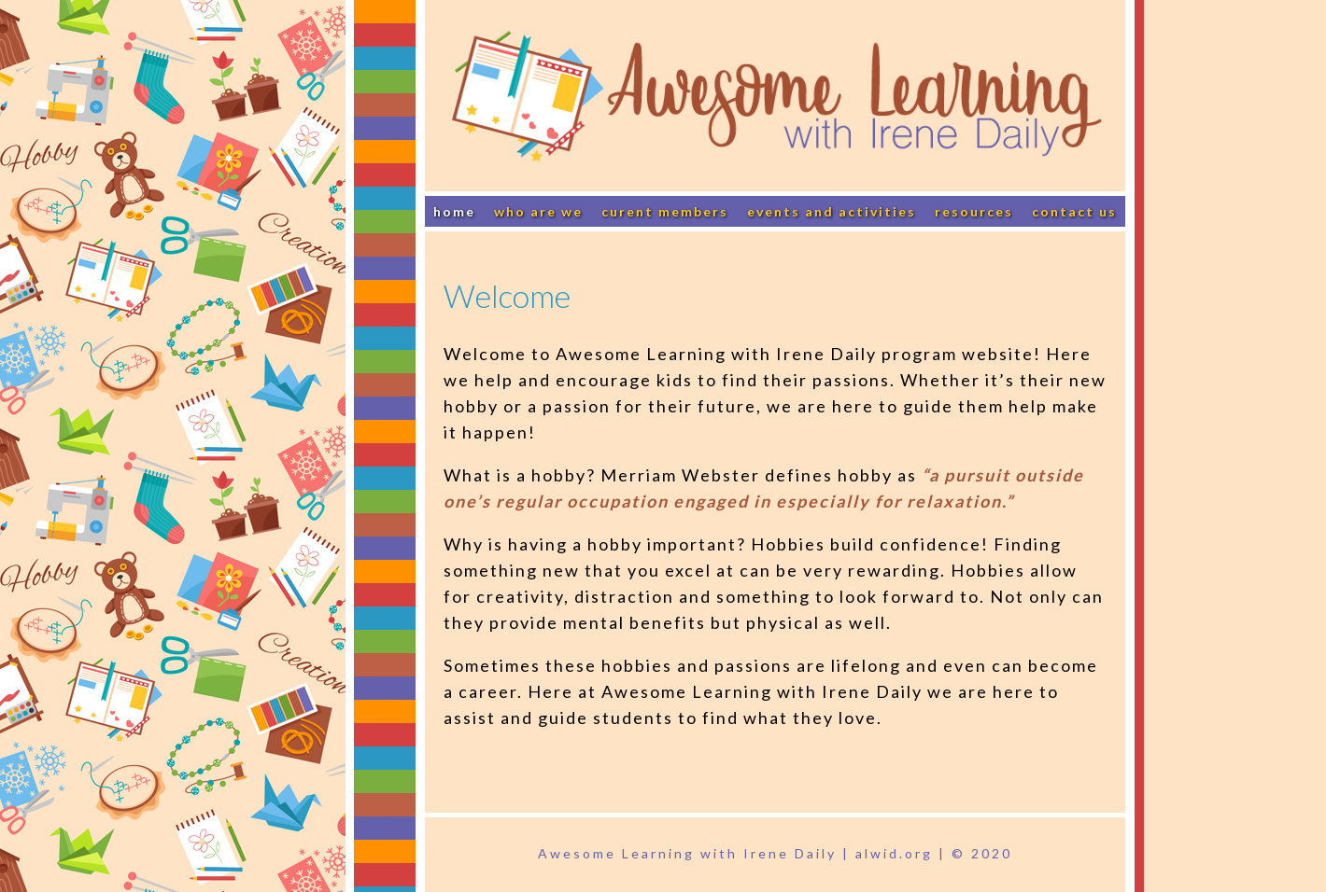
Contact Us (1074, 211)
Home (454, 211)
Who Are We (538, 211)
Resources (974, 211)
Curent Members (664, 211)
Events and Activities (831, 211)
